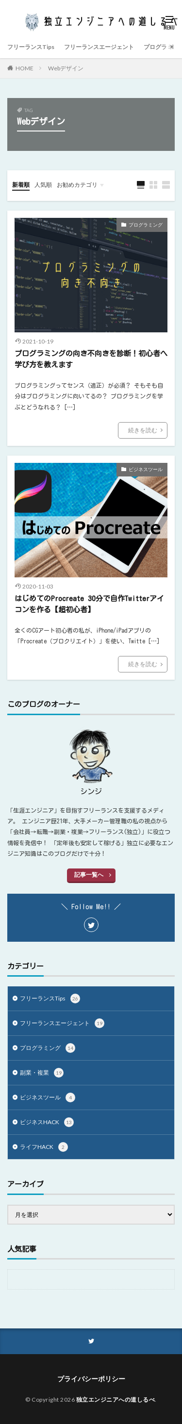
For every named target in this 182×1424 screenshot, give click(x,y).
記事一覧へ (88, 874)
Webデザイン (65, 68)
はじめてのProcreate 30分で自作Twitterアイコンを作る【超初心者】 (89, 604)
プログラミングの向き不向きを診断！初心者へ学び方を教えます (91, 359)
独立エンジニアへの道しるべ (115, 1399)
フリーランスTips (30, 46)
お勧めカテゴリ (77, 184)
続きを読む (142, 430)
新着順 (21, 184)
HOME (24, 68)
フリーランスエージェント (99, 46)
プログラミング (146, 225)
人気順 (43, 184)
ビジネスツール (146, 469)
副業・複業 (42, 1073)
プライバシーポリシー (91, 1379)
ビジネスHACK (47, 1122)
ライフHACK (44, 1147)
